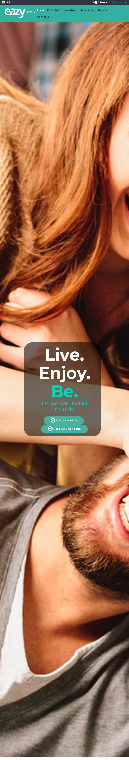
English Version (119, 2)
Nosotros (70, 10)
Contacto (43, 16)
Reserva (103, 10)
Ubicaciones (87, 10)
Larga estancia (64, 420)
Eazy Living (54, 10)
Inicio (40, 10)
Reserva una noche (64, 428)
